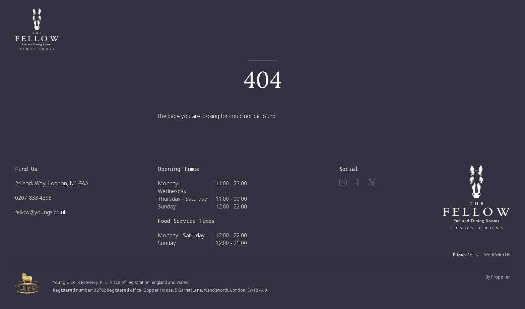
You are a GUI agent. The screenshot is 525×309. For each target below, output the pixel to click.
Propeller (500, 277)
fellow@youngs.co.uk (41, 212)
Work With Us (497, 255)
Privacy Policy (466, 255)
